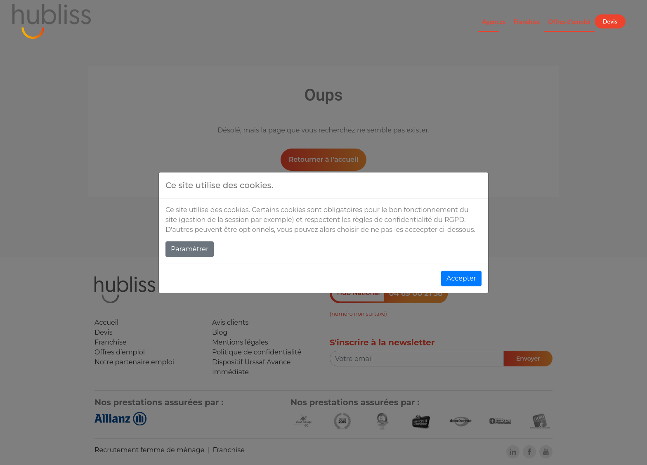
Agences (493, 21)
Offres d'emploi (569, 21)
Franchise (527, 21)
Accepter (461, 278)
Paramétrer (189, 249)
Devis (610, 21)
